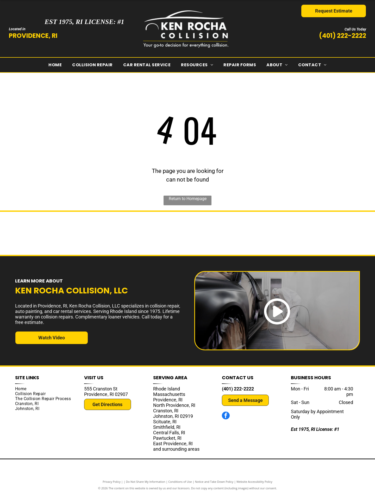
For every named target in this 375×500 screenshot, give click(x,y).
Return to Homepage (188, 198)
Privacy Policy (112, 488)
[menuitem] (55, 65)
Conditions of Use (180, 488)
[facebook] (226, 422)
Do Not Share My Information (145, 488)
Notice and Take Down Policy (214, 488)
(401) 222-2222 (342, 35)
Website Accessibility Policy (254, 488)
